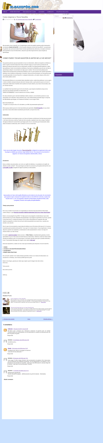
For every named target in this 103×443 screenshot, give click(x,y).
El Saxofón (40, 108)
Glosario (41, 12)
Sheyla (9, 348)
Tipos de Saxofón (26, 150)
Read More (43, 302)
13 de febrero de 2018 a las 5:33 (21, 340)
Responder (10, 335)
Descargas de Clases (29, 12)
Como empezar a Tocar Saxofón (15, 17)
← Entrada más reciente (8, 319)
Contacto (50, 12)
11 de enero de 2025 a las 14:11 (21, 370)
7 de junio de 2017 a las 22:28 (20, 329)
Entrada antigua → (48, 319)
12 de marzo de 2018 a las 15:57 (20, 348)
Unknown (10, 329)
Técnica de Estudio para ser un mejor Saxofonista (22, 307)
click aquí (32, 240)
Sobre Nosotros (15, 12)
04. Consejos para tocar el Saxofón (24, 19)
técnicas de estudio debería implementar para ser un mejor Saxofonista (32, 212)
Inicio (5, 12)
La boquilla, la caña (7, 167)
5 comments (38, 19)
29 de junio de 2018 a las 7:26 (20, 358)
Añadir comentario (8, 379)
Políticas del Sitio (62, 12)
